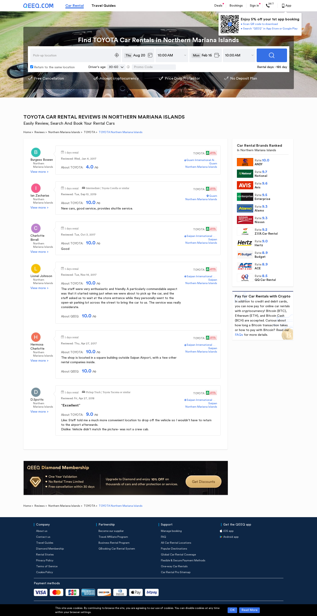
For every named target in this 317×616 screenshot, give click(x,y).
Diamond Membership (50, 548)
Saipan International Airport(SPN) (202, 236)
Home (27, 132)
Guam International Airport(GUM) (201, 160)
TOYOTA (89, 132)
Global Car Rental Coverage (178, 554)
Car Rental (74, 5)
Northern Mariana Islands (64, 132)
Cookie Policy (44, 572)
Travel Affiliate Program (113, 537)
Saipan (212, 239)
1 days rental (72, 152)
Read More (249, 610)
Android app (230, 537)
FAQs (239, 334)
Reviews (39, 132)
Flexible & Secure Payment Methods (183, 560)
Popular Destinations (174, 548)
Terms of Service (46, 566)
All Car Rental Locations (176, 542)
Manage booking (171, 531)
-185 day (281, 67)
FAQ (163, 537)
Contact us (43, 537)
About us (41, 531)
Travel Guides (103, 5)
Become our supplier (111, 531)
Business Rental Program (114, 542)
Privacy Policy (44, 560)
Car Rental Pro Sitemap (175, 572)
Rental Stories (45, 554)
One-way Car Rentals (174, 566)
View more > (39, 171)
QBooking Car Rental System (116, 548)
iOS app (228, 531)
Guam (213, 163)
